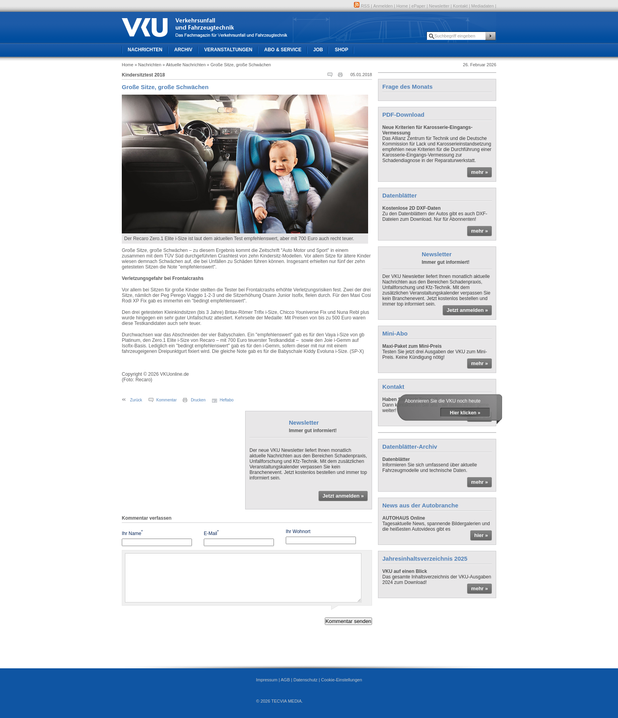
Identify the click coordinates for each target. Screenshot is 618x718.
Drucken (198, 400)
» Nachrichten (147, 64)
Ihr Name (132, 533)
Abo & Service (282, 49)
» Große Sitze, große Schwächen (239, 64)
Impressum (266, 679)
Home (402, 6)
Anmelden (383, 6)
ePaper (418, 6)
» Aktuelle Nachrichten (183, 64)
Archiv (183, 49)
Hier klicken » (465, 413)
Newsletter (439, 6)
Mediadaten (482, 6)
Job (318, 49)
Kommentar (166, 400)
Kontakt (460, 6)
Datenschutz (305, 679)
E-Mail (211, 533)
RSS (362, 6)
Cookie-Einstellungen (341, 679)
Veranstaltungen (228, 49)
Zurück (136, 400)
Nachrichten (145, 49)
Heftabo (227, 400)
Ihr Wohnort (298, 531)
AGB (285, 679)
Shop (341, 49)
